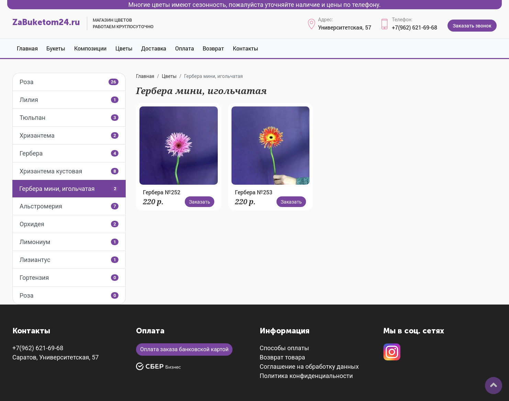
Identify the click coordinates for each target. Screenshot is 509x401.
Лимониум (69, 241)
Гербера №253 (253, 192)
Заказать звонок (472, 25)
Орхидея (69, 224)
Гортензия (69, 277)
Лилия (69, 99)
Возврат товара (282, 357)
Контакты (245, 48)
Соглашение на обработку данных (309, 366)
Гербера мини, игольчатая (69, 188)
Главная (27, 48)
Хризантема (69, 135)
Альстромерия (69, 206)
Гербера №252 (161, 192)
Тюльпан (69, 117)
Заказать (199, 201)
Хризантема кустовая (69, 171)
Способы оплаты (284, 348)
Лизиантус (69, 259)
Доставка (153, 48)
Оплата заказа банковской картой (184, 349)
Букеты (55, 48)
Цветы (124, 48)
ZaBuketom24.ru (46, 22)
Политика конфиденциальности (306, 375)
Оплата (184, 48)
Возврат (213, 48)
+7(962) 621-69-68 (414, 27)
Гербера (69, 153)
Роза (69, 81)
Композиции (90, 48)
